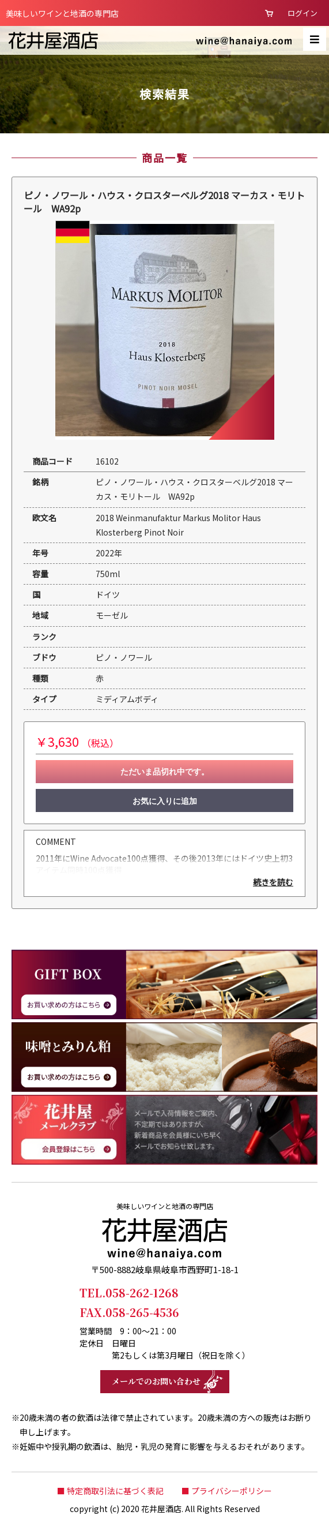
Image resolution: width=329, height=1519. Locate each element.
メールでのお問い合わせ (156, 1381)
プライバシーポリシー (231, 1490)
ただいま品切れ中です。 (164, 771)
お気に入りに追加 (165, 801)
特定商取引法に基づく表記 (115, 1490)
